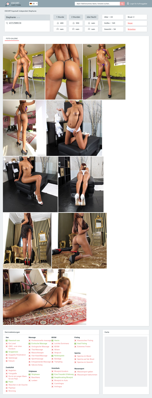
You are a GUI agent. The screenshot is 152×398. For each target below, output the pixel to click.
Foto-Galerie (12, 38)
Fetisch (11, 361)
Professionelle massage (41, 340)
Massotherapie (37, 353)
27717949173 (15, 23)
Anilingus (58, 386)
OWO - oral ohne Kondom (15, 347)
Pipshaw (12, 388)
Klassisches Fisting (85, 340)
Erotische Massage (39, 343)
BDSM (56, 346)
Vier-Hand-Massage (39, 356)
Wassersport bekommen (87, 375)
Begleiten (12, 370)
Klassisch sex (14, 340)
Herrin (56, 340)
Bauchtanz (35, 377)
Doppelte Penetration (17, 355)
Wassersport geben (85, 372)
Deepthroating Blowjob (63, 377)
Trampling (58, 362)
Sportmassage (37, 359)
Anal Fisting (82, 343)
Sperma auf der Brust (85, 359)
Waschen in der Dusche (18, 385)
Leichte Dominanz (61, 343)
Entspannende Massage (41, 362)
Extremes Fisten (83, 346)
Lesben (34, 380)
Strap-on (57, 353)
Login (137, 3)
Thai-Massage (37, 350)
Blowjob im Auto (61, 380)
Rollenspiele (59, 356)
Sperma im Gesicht (85, 362)
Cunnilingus (59, 383)
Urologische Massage (40, 346)
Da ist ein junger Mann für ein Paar (18, 377)
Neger (130, 23)
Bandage (57, 359)
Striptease (35, 374)
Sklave (57, 350)
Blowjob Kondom (61, 371)
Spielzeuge (13, 358)
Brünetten (132, 29)
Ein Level (12, 343)
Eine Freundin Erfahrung (64, 374)
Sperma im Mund (84, 356)
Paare (11, 382)
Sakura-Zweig (36, 365)
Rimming (12, 391)
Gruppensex (13, 352)
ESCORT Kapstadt (11, 11)
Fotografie (13, 373)
